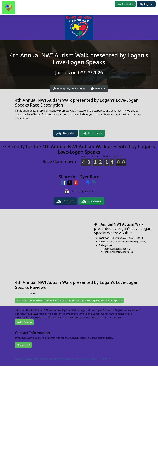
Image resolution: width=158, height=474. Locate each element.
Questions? (23, 345)
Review (96, 88)
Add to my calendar (79, 191)
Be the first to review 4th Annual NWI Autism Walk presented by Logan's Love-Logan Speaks (69, 300)
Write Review (24, 322)
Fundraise (128, 4)
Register (146, 4)
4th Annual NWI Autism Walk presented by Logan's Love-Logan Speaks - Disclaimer (62, 359)
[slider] (23, 293)
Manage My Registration (69, 88)
